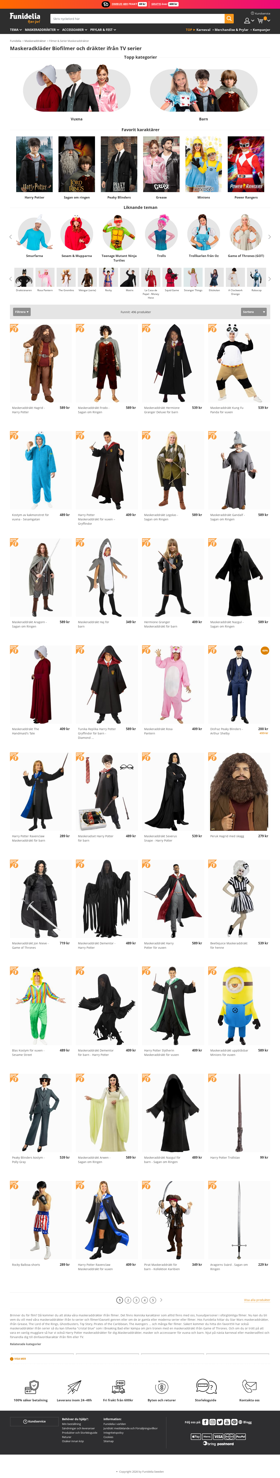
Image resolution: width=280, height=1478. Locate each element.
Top (189, 30)
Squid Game (172, 290)
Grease (161, 197)
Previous (11, 237)
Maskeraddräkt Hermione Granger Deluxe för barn (162, 410)
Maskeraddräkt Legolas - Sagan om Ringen (161, 517)
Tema (14, 30)
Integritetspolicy (113, 1432)
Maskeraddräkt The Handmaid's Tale (25, 731)
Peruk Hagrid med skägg (227, 836)
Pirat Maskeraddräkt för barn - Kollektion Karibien (162, 1267)
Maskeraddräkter (40, 30)
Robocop (257, 290)
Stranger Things (193, 290)
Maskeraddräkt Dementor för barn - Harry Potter (96, 1052)
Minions (203, 197)
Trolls (161, 256)
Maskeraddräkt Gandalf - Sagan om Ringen (227, 517)
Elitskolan (214, 290)
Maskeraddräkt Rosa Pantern (158, 731)
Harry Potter (34, 197)
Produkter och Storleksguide (79, 1432)
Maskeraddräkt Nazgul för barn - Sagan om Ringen (162, 1160)
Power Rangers (245, 197)
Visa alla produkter (257, 1300)
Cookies (108, 1437)
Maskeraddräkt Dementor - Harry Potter (97, 945)
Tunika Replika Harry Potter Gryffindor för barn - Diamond (97, 733)
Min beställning (71, 1424)
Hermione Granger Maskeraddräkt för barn (160, 624)
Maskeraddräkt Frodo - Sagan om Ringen (94, 410)
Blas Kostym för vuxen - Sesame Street (28, 1052)
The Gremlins (66, 290)
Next (270, 237)
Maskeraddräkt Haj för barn (93, 624)
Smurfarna (34, 256)
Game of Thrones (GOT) (246, 256)
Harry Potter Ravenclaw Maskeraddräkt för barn (28, 838)
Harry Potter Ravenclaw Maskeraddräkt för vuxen (95, 1267)
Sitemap (108, 1441)
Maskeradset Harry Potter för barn (95, 838)
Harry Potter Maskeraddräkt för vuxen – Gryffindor (96, 519)
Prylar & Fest (101, 30)
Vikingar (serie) (87, 290)
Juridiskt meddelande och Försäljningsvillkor (130, 1428)
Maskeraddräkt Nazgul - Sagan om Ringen (227, 624)
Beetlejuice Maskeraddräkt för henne (228, 945)
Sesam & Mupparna (77, 256)
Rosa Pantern (45, 290)
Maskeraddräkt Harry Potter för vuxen (159, 945)
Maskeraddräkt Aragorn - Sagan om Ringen (29, 624)
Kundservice (34, 1421)
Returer (66, 1437)
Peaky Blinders (119, 197)
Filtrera (20, 312)
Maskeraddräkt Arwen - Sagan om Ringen (94, 1160)
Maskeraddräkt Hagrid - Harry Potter (28, 410)
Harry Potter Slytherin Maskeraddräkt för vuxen (161, 1052)
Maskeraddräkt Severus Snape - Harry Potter (160, 838)
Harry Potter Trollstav (225, 1157)
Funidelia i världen (114, 1424)
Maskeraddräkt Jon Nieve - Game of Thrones (30, 945)
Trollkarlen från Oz (203, 256)
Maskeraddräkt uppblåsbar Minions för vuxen (229, 1052)
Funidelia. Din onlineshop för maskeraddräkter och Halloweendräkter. (25, 18)
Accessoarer (73, 30)
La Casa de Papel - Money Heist (150, 293)
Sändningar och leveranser (78, 1428)
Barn (203, 118)
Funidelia (15, 41)
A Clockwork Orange (235, 292)
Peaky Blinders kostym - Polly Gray (28, 1160)
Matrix (129, 290)
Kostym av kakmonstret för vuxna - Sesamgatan (30, 517)
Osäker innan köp (73, 1441)
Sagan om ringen (77, 197)
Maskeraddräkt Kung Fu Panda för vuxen (226, 410)
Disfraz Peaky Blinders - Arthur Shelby (226, 731)
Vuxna (77, 118)
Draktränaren (24, 290)
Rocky (108, 290)
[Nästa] (161, 1300)
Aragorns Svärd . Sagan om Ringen (229, 1267)
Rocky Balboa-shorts (26, 1265)
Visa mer (20, 1358)
